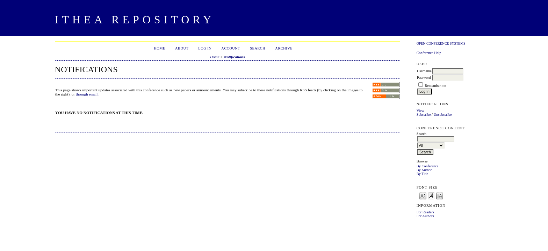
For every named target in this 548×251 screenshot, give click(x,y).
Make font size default (431, 195)
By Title (422, 174)
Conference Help (429, 53)
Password (424, 77)
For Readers (425, 212)
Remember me (435, 86)
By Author (424, 170)
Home (159, 48)
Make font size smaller (422, 195)
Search (257, 48)
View (420, 111)
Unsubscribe (443, 114)
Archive (284, 48)
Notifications (234, 57)
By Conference (428, 166)
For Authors (425, 216)
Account (230, 48)
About (181, 48)
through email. (87, 94)
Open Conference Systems (441, 43)
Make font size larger (439, 195)
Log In (204, 48)
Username (424, 71)
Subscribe (424, 114)
